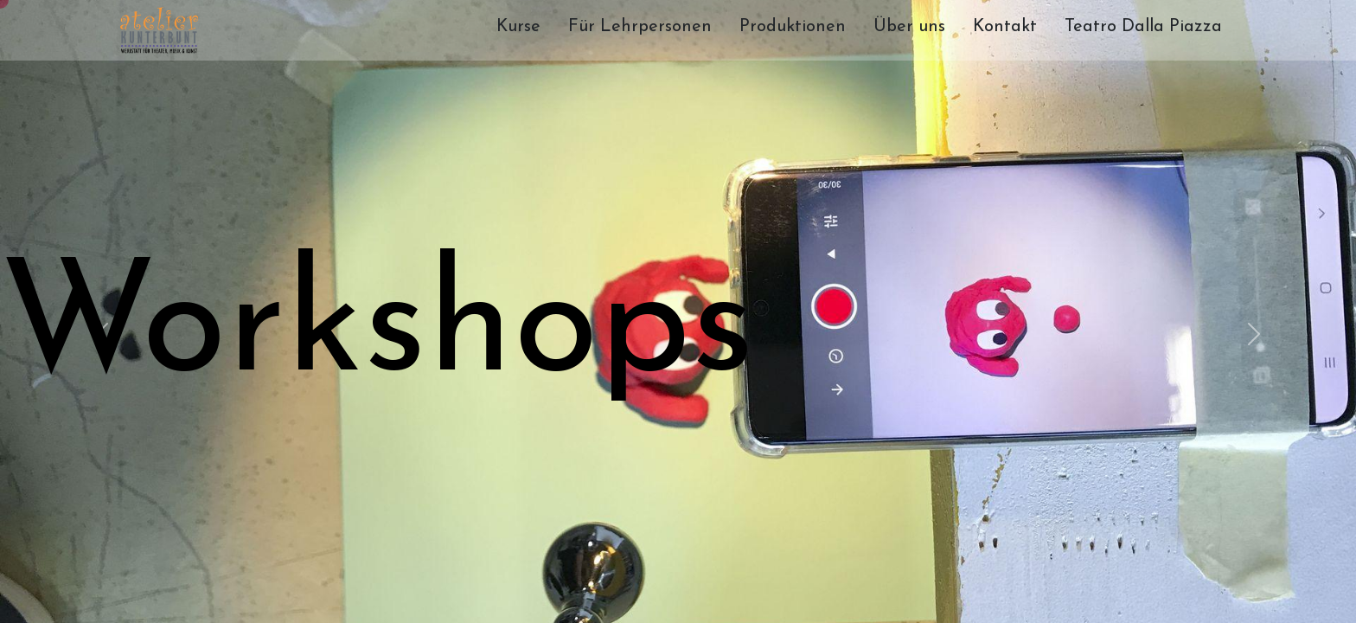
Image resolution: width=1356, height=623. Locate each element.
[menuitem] (518, 30)
